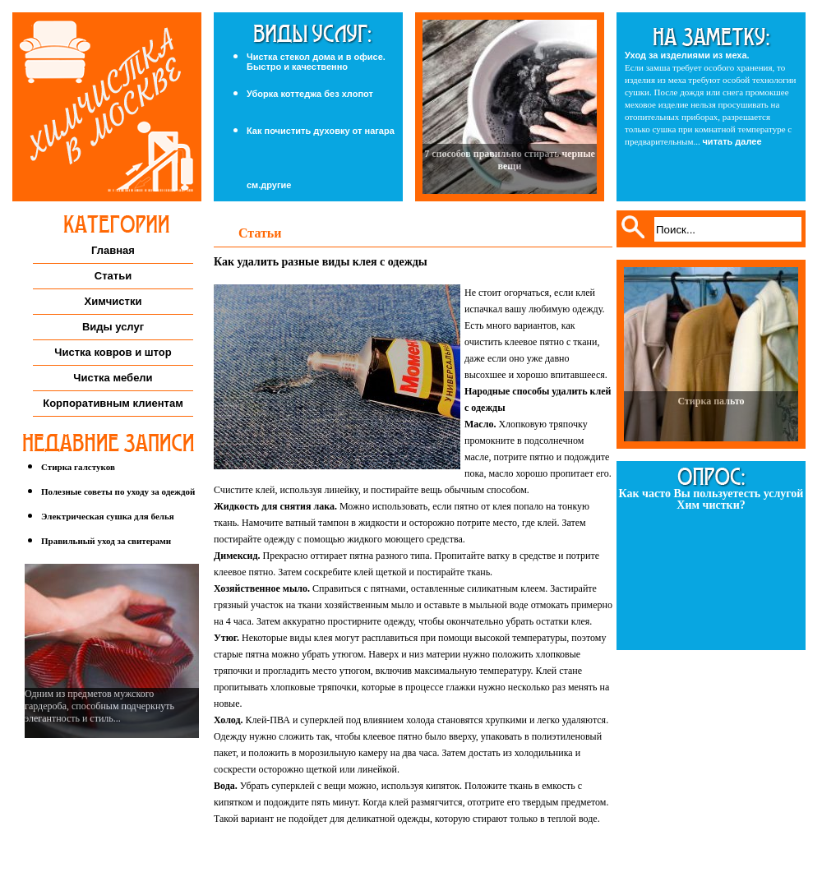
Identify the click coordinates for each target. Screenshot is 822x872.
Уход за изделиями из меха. (687, 55)
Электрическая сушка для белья (107, 516)
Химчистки (113, 301)
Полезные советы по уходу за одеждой (118, 491)
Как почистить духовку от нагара (321, 131)
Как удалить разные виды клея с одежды (320, 262)
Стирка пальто (710, 401)
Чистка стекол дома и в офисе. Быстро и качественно (316, 62)
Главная (113, 250)
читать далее (731, 141)
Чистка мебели (112, 377)
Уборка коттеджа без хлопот (310, 94)
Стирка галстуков (78, 467)
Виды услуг (113, 327)
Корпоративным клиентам (113, 403)
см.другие (269, 185)
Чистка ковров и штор (112, 352)
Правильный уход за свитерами (106, 541)
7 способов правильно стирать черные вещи (509, 160)
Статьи (113, 276)
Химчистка (106, 106)
